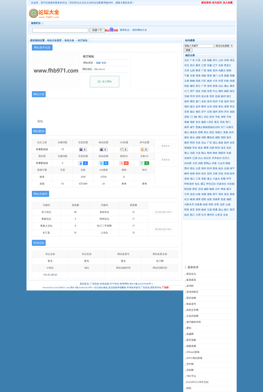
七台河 (221, 163)
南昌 (220, 142)
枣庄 (232, 106)
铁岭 (215, 153)
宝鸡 (200, 189)
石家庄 (230, 127)
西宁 (215, 194)
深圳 (209, 86)
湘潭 (198, 199)
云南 (186, 81)
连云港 (205, 96)
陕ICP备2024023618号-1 (82, 287)
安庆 (228, 148)
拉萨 (222, 204)
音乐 (198, 122)
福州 (186, 101)
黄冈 (186, 127)
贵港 (186, 178)
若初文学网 (192, 310)
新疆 (226, 75)
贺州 (209, 173)
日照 (209, 111)
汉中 (217, 189)
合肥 (211, 148)
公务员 (218, 215)
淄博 (226, 106)
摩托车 (210, 215)
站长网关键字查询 (163, 212)
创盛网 (190, 334)
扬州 (223, 96)
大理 (198, 215)
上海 (203, 60)
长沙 (186, 199)
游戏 (198, 81)
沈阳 (192, 153)
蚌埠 (217, 148)
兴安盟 (230, 184)
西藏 (232, 75)
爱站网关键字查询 (163, 229)
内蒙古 (222, 70)
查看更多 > (166, 146)
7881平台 (191, 376)
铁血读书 (191, 304)
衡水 (192, 137)
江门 (186, 91)
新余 (200, 148)
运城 (226, 168)
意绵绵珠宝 (192, 292)
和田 (211, 204)
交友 (225, 215)
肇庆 (232, 86)
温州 (226, 101)
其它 (198, 86)
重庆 (198, 65)
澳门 (215, 75)
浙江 (215, 60)
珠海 (215, 86)
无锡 (186, 96)
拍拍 (188, 388)
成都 (198, 137)
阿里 (186, 209)
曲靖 (203, 209)
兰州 (186, 194)
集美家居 (191, 280)
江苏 (198, 60)
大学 (215, 81)
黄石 (216, 122)
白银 (198, 194)
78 (62, 149)
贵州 (215, 70)
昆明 (198, 209)
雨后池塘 (191, 298)
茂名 (198, 91)
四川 (192, 65)
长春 (228, 153)
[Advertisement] (151, 13)
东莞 (209, 91)
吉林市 (188, 158)
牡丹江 (226, 158)
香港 (209, 75)
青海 (198, 75)
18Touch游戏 (193, 352)
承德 (225, 132)
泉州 (209, 101)
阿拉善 (188, 189)
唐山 (186, 132)
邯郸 (200, 132)
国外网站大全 (139, 30)
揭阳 (226, 91)
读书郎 (190, 286)
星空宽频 (191, 340)
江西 (203, 65)
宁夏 (186, 75)
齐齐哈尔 (216, 158)
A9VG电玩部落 (194, 358)
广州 (203, 86)
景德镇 (188, 148)
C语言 (210, 122)
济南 (215, 106)
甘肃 (192, 75)
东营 (186, 111)
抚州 (226, 142)
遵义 (209, 178)
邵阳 (203, 199)
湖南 (203, 75)
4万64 (104, 177)
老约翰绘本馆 (193, 322)
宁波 (220, 101)
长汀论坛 (82, 40)
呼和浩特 (189, 184)
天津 (186, 70)
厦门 (198, 101)
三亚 (198, 178)
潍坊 (198, 111)
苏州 (198, 96)
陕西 (228, 70)
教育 (198, 70)
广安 (209, 142)
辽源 (194, 158)
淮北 (223, 148)
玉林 (215, 173)
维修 (186, 122)
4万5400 (83, 183)
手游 (228, 117)
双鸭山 (207, 163)
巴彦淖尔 (221, 184)
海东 (220, 194)
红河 (203, 215)
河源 (203, 91)
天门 (223, 127)
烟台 (192, 111)
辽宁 (215, 65)
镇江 (228, 96)
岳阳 (209, 199)
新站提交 (84, 283)
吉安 (232, 142)
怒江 (192, 215)
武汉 (206, 117)
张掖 (203, 194)
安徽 (209, 65)
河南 (226, 60)
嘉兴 (192, 106)
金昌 (192, 194)
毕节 (228, 178)
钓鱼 (226, 81)
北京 (186, 60)
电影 (192, 122)
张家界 (216, 199)
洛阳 (232, 111)
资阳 (223, 137)
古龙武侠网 (192, 316)
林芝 (192, 209)
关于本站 (114, 283)
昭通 (215, 209)
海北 (226, 194)
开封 (226, 111)
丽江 (226, 209)
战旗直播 (191, 346)
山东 (220, 60)
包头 (197, 184)
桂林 (192, 173)
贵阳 (203, 178)
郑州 (220, 111)
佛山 (226, 86)
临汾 (220, 168)
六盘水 (216, 178)
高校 (186, 86)
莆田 (192, 101)
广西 (203, 70)
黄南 (232, 194)
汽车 (203, 81)
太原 (198, 168)
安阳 (186, 117)
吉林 (220, 65)
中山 (215, 91)
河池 (226, 173)
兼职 (192, 86)
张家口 (218, 132)
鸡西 (200, 163)
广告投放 (94, 283)
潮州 (220, 91)
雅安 (186, 142)
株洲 (192, 199)
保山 (220, 209)
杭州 (215, 101)
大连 (198, 153)
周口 (200, 117)
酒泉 (209, 194)
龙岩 (203, 101)
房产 (192, 91)
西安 (194, 189)
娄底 (223, 199)
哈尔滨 (207, 158)
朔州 (203, 168)
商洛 (223, 189)
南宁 (232, 168)
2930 (83, 177)
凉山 (203, 142)
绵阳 (203, 137)
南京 (232, 91)
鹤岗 (228, 163)
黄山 (186, 153)
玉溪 (209, 209)
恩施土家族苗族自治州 (208, 127)
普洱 (232, 209)
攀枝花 (210, 137)
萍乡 (194, 148)
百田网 (190, 370)
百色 (220, 173)
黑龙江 (227, 65)
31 (124, 177)
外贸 (220, 81)
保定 (211, 132)
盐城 (217, 96)
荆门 (228, 122)
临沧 (186, 215)
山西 (192, 70)
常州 (192, 96)
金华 (198, 106)
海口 (192, 178)
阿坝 (192, 142)
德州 (215, 111)
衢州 (203, 106)
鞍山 (203, 153)
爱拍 (188, 328)
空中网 (190, 364)
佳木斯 (188, 163)
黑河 (186, 168)
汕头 (220, 86)
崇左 (203, 173)
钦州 (232, 173)
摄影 (203, 122)
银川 (228, 189)
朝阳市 (222, 153)
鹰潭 (206, 148)
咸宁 (192, 127)
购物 (192, 81)
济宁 (203, 111)
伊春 (214, 163)
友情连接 (104, 283)
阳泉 (215, 168)
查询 (124, 183)
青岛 (220, 106)
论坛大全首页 (54, 40)
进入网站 (107, 81)
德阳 (217, 137)
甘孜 (198, 142)
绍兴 (232, 101)
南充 (228, 137)
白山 (200, 158)
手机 (217, 117)
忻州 (209, 168)
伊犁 (216, 204)
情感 (232, 81)
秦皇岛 (193, 132)
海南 (209, 70)
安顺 (223, 178)
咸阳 (206, 189)
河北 (186, 65)
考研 (223, 117)
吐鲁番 (198, 204)
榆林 (211, 189)
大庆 (194, 163)
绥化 (192, 168)
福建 (209, 60)
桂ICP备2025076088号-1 (141, 283)
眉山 (215, 142)
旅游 (209, 81)
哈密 (205, 204)
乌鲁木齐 (189, 204)
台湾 (220, 75)
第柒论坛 (191, 274)
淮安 (211, 96)
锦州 (209, 153)
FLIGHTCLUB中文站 (197, 382)
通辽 (202, 184)
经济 (211, 117)
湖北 (232, 60)
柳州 (186, 173)
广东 (192, 60)
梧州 (198, 173)
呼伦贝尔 (211, 184)
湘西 (228, 199)
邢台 (206, 132)
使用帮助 (124, 283)
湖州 (186, 106)
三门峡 (193, 117)
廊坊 (186, 137)
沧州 (231, 132)
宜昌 (222, 122)
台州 (209, 106)
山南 (228, 204)
